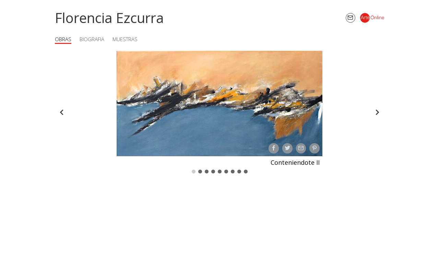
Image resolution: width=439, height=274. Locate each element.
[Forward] (377, 112)
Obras (63, 39)
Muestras (125, 39)
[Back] (62, 112)
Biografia (92, 39)
